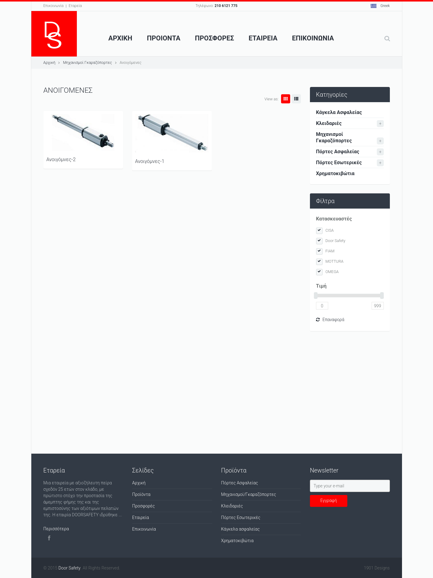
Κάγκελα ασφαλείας (240, 529)
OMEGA (332, 271)
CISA (329, 230)
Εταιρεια (263, 38)
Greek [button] (380, 6)
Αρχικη (120, 38)
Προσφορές (143, 506)
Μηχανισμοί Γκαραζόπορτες (87, 62)
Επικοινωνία (53, 6)
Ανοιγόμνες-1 (149, 161)
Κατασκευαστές (334, 219)
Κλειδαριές (329, 123)
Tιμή (321, 286)
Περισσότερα (56, 528)
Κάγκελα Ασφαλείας (339, 112)
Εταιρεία (140, 517)
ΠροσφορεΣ (214, 38)
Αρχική (49, 62)
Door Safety (335, 240)
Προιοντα (163, 38)
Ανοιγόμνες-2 (61, 159)
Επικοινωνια (313, 38)
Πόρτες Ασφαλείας (337, 151)
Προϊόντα (141, 494)
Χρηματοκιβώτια (335, 173)
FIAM (330, 251)
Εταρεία (75, 6)
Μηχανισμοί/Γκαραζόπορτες (248, 494)
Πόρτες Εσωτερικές (339, 162)
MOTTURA (334, 261)
